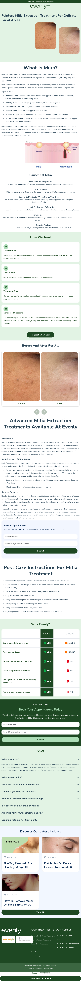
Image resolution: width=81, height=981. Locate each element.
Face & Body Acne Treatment (43, 936)
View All (40, 912)
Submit (40, 551)
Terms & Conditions (35, 969)
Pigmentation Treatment (41, 940)
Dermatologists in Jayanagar (68, 943)
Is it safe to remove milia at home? (20, 805)
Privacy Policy (48, 969)
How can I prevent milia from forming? (22, 798)
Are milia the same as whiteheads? (20, 784)
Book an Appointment (40, 978)
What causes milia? (12, 777)
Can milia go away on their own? (18, 791)
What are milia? (10, 759)
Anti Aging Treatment (40, 956)
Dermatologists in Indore (66, 947)
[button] (49, 6)
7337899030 (45, 973)
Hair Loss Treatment (39, 952)
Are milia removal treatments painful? (22, 812)
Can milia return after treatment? (19, 819)
